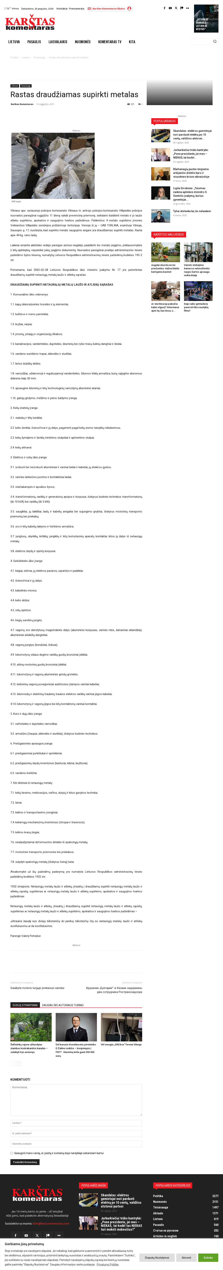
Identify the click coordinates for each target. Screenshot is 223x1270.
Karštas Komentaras (22, 104)
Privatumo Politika (108, 1264)
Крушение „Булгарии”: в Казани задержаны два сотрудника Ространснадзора (114, 990)
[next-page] (18, 1063)
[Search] (214, 42)
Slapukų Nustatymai (157, 1257)
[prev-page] (12, 1063)
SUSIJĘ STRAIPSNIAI (25, 1005)
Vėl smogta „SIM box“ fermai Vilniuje (121, 1044)
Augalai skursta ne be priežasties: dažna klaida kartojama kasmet (165, 268)
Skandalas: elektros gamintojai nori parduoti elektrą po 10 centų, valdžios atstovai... (192, 134)
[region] (111, 1254)
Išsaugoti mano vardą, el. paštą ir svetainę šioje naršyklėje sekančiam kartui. (59, 1153)
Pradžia (14, 57)
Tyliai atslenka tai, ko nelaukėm (192, 211)
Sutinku (208, 1257)
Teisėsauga (39, 57)
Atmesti (186, 1257)
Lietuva (26, 57)
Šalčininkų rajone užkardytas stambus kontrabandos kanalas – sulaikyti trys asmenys (29, 1048)
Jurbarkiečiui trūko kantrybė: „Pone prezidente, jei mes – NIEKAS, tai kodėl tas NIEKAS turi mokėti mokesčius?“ (121, 1223)
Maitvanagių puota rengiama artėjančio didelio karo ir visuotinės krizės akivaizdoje (191, 173)
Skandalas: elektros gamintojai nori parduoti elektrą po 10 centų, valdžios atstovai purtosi (121, 1200)
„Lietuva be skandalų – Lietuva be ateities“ (202, 24)
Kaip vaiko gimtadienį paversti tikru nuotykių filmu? (196, 307)
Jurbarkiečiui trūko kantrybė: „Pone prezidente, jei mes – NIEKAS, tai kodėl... (191, 153)
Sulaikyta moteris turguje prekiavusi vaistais (37, 988)
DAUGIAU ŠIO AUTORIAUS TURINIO (63, 1005)
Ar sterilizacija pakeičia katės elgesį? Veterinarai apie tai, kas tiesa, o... (165, 307)
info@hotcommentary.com (51, 1223)
